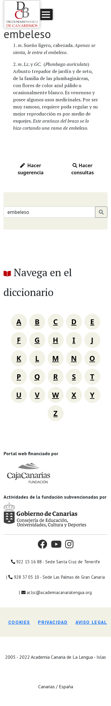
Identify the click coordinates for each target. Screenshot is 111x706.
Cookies (19, 622)
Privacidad (52, 622)
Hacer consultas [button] (82, 169)
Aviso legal (91, 622)
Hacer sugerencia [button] (31, 169)
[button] (46, 14)
